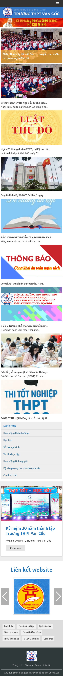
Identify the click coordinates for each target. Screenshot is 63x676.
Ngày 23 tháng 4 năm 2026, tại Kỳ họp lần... (26, 149)
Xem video (15, 548)
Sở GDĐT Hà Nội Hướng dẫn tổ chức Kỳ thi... (25, 418)
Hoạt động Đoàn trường (16, 433)
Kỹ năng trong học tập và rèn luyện (21, 468)
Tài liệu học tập (11, 454)
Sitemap (29, 665)
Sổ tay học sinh (11, 447)
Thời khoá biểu (11, 632)
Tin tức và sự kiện (26, 626)
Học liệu (7, 440)
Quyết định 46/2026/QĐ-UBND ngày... (23, 195)
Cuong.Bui (54, 673)
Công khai (48, 638)
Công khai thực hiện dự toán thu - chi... (22, 283)
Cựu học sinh (10, 475)
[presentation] (5, 596)
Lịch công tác (45, 626)
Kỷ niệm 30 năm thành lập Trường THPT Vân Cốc (30, 530)
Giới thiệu (8, 626)
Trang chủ (18, 665)
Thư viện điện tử (11, 638)
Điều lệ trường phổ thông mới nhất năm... (24, 326)
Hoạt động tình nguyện (15, 461)
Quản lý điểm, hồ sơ (32, 632)
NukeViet (33, 673)
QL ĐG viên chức (31, 638)
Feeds (38, 665)
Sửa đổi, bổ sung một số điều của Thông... (24, 372)
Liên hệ (46, 665)
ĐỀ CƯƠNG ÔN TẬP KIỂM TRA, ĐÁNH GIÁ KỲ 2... (27, 237)
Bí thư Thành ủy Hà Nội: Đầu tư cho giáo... (24, 102)
